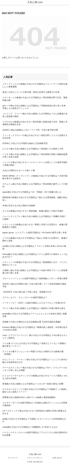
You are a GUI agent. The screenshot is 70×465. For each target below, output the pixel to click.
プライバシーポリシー (35, 458)
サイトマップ (13, 458)
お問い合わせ (57, 458)
